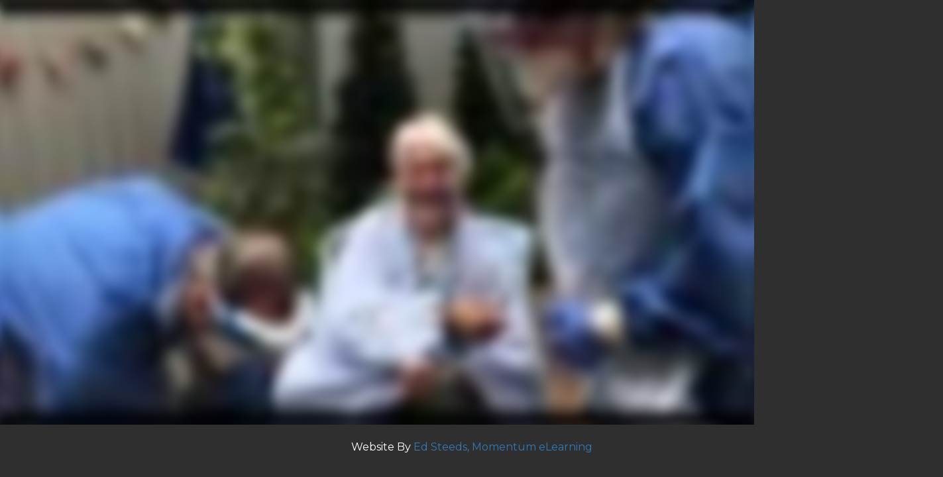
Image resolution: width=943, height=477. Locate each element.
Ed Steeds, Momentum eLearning (503, 447)
